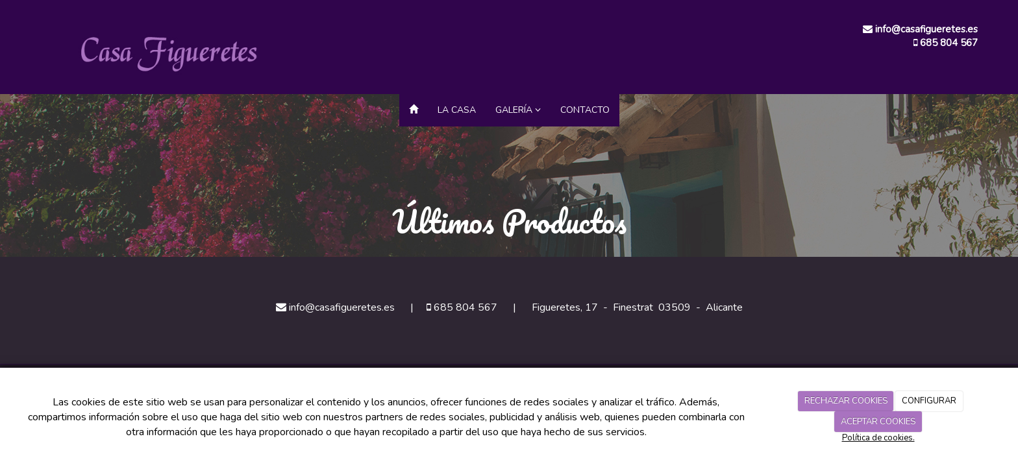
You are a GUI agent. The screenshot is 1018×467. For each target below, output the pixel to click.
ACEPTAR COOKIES (878, 421)
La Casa (457, 110)
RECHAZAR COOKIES (846, 401)
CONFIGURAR (929, 401)
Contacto (585, 110)
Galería (518, 110)
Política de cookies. (878, 438)
